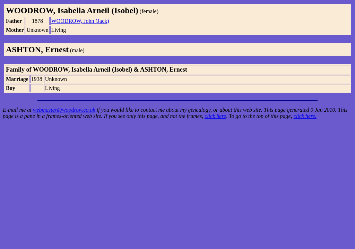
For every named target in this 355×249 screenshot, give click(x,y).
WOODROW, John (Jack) (80, 21)
